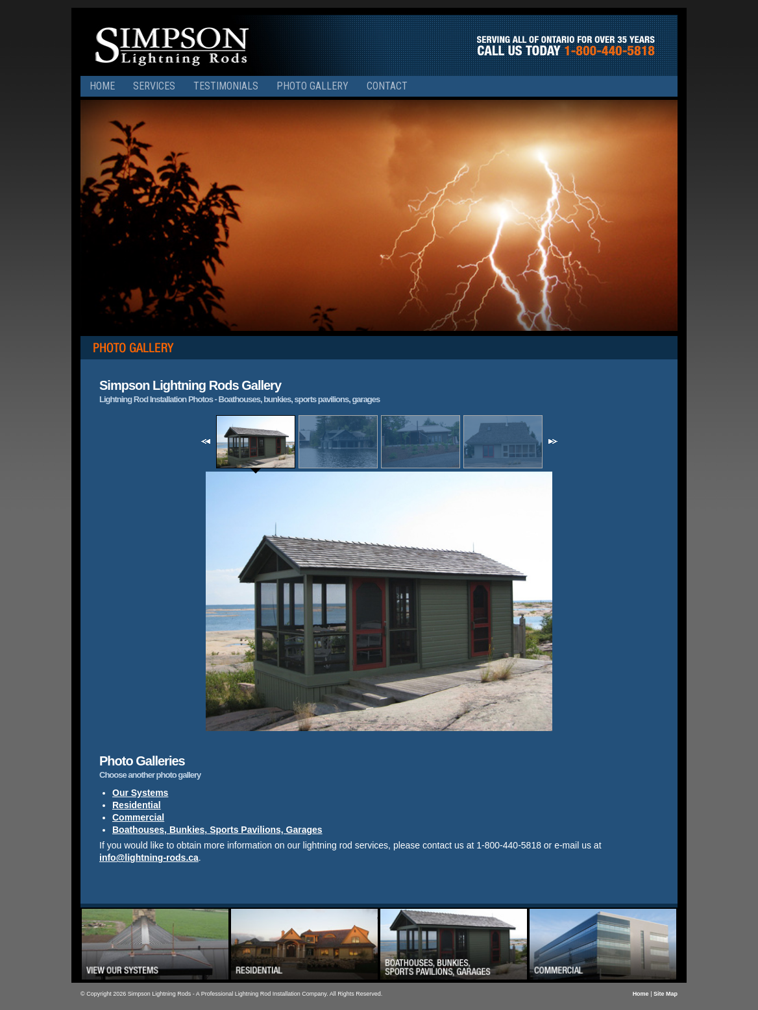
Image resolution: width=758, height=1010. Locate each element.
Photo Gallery (312, 86)
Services (154, 86)
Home (102, 86)
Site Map (666, 994)
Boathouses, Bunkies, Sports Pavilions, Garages (217, 829)
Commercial (138, 817)
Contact (387, 86)
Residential (136, 805)
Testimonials (225, 86)
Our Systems (140, 793)
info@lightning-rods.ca (149, 857)
